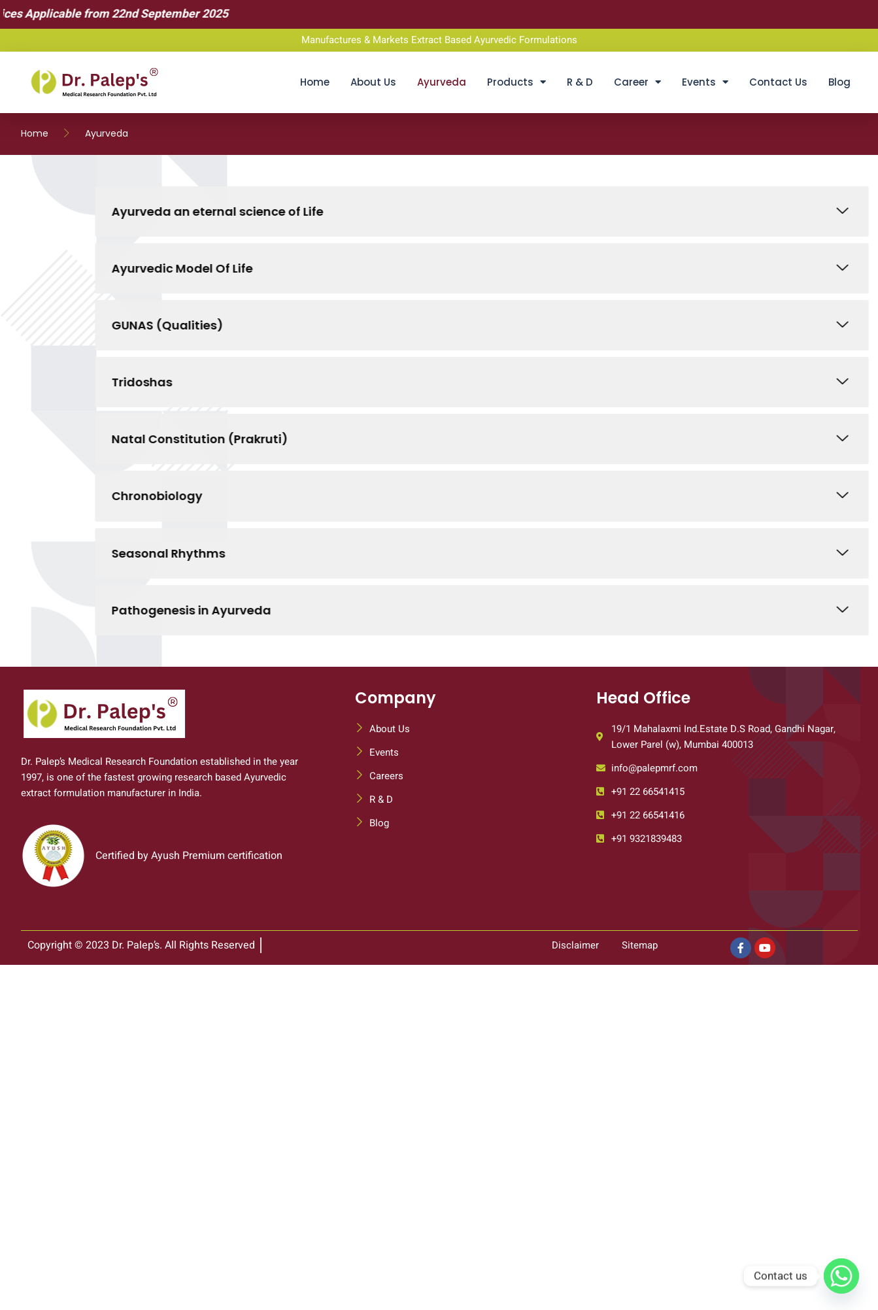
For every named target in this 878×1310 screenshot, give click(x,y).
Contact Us (778, 82)
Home (314, 82)
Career (637, 82)
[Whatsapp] (841, 1276)
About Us (373, 82)
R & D (580, 82)
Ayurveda (441, 82)
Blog (839, 82)
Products (516, 82)
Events (705, 82)
